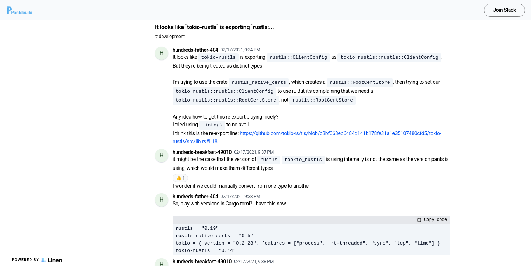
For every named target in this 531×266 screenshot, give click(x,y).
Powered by (37, 260)
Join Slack (504, 10)
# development (170, 36)
